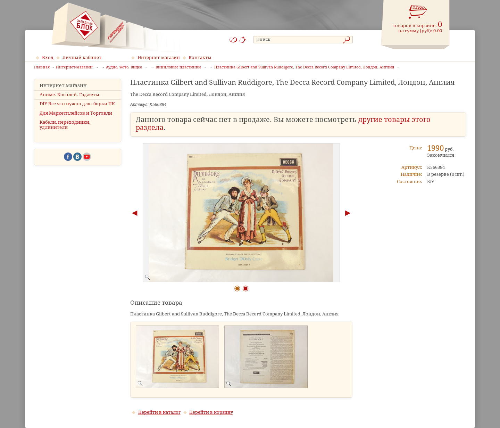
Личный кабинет (81, 57)
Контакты (200, 57)
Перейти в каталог (159, 412)
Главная (42, 67)
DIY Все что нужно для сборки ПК (77, 103)
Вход (47, 57)
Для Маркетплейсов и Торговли (76, 113)
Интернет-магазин (159, 57)
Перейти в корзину (211, 412)
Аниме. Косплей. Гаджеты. (70, 94)
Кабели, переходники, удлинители (65, 125)
